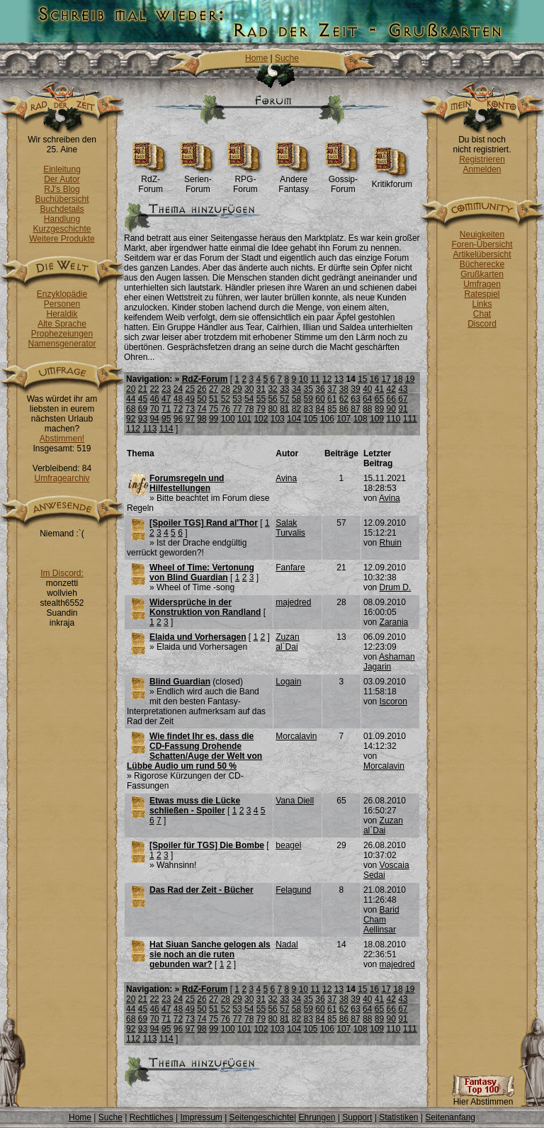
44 (130, 399)
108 (360, 419)
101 (244, 419)
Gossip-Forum (343, 180)
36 (319, 389)
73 (190, 409)
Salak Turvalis (290, 528)
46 (154, 399)
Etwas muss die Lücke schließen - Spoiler (194, 806)
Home (256, 58)
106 (327, 419)
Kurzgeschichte (62, 229)
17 (386, 379)
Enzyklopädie (62, 294)
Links (482, 304)
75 (213, 409)
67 (402, 399)
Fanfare (290, 568)
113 (149, 429)
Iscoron (393, 701)
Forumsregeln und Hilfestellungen (186, 483)
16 (374, 379)
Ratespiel (481, 294)
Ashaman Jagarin (389, 662)
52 (225, 399)
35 (308, 389)
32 (272, 389)
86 (343, 409)
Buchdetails (62, 209)
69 (142, 409)
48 (178, 399)
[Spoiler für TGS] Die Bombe (206, 845)
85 (331, 409)
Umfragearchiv (61, 478)
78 (249, 409)
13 (339, 379)
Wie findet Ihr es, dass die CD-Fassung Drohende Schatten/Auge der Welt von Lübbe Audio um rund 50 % (194, 751)
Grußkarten (482, 274)
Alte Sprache (62, 324)
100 (228, 419)
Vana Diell (295, 801)
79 (261, 409)
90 (390, 409)
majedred (293, 602)
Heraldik (61, 314)
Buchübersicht (62, 199)
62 (343, 399)
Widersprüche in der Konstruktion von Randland (205, 607)
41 (379, 389)
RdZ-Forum (150, 180)
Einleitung (62, 169)
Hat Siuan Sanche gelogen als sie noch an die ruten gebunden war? (210, 954)
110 (393, 419)
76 (225, 409)
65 (379, 399)
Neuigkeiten (482, 234)
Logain (288, 682)
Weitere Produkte (62, 239)
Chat (482, 314)
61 (331, 399)
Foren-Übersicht (481, 244)
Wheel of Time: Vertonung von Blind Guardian (201, 572)
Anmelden (482, 169)
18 (397, 379)
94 (154, 419)
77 (237, 409)
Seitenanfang (450, 1117)
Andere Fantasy (294, 180)
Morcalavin (296, 736)
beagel (288, 845)
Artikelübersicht (482, 254)
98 (201, 419)
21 (142, 389)
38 (343, 389)
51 (213, 399)
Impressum (201, 1117)
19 (409, 379)
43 (402, 389)
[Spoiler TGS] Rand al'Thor (203, 523)
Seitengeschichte (262, 1117)
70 (154, 409)
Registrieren (482, 159)
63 (355, 399)
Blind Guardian (179, 682)
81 (284, 409)
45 (142, 399)
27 (213, 389)
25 (190, 389)
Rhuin (391, 543)
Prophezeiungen (62, 334)
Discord (482, 324)
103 (278, 419)
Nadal (287, 944)
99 (213, 419)
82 (296, 409)
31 (261, 389)
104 (294, 419)
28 (225, 389)
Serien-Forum (198, 180)
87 (355, 409)
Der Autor (62, 179)
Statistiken (398, 1117)
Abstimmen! (62, 439)
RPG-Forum (245, 180)
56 (272, 399)
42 (390, 389)
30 (249, 389)
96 (178, 419)
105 (311, 419)
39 (355, 389)
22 (154, 389)
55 (261, 399)
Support (357, 1117)
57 (284, 399)
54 (249, 399)
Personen (62, 304)
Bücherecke (482, 264)
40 (367, 389)
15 (362, 379)
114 (166, 429)
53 (237, 399)
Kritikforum (392, 180)
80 (272, 409)
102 (261, 419)
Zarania (394, 622)
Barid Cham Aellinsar (381, 920)
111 (410, 419)
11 (314, 379)
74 (201, 409)
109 (377, 419)
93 (142, 419)
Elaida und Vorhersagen (197, 637)
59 (308, 399)
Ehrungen (316, 1117)
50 (201, 399)
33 (284, 389)
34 (296, 389)
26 (201, 389)
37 (331, 389)
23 (166, 389)
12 (327, 379)
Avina (286, 478)
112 (133, 429)
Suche (287, 58)
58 (296, 399)
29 (237, 389)
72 (178, 409)
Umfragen (482, 284)
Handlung (62, 219)
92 (130, 419)
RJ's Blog (61, 189)
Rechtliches (152, 1117)
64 (367, 399)
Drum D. (396, 587)
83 (308, 409)
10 (303, 379)
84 (319, 409)
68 (130, 409)
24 (178, 389)
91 (402, 409)
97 (190, 419)
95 (166, 419)
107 (343, 419)
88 (367, 409)
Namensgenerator (62, 344)
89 (379, 409)
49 (190, 399)
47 (166, 399)
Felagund (293, 890)
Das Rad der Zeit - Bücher (201, 890)
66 (390, 399)
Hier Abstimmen (483, 1098)
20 (130, 389)
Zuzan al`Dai (287, 642)
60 (319, 399)
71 (166, 409)
